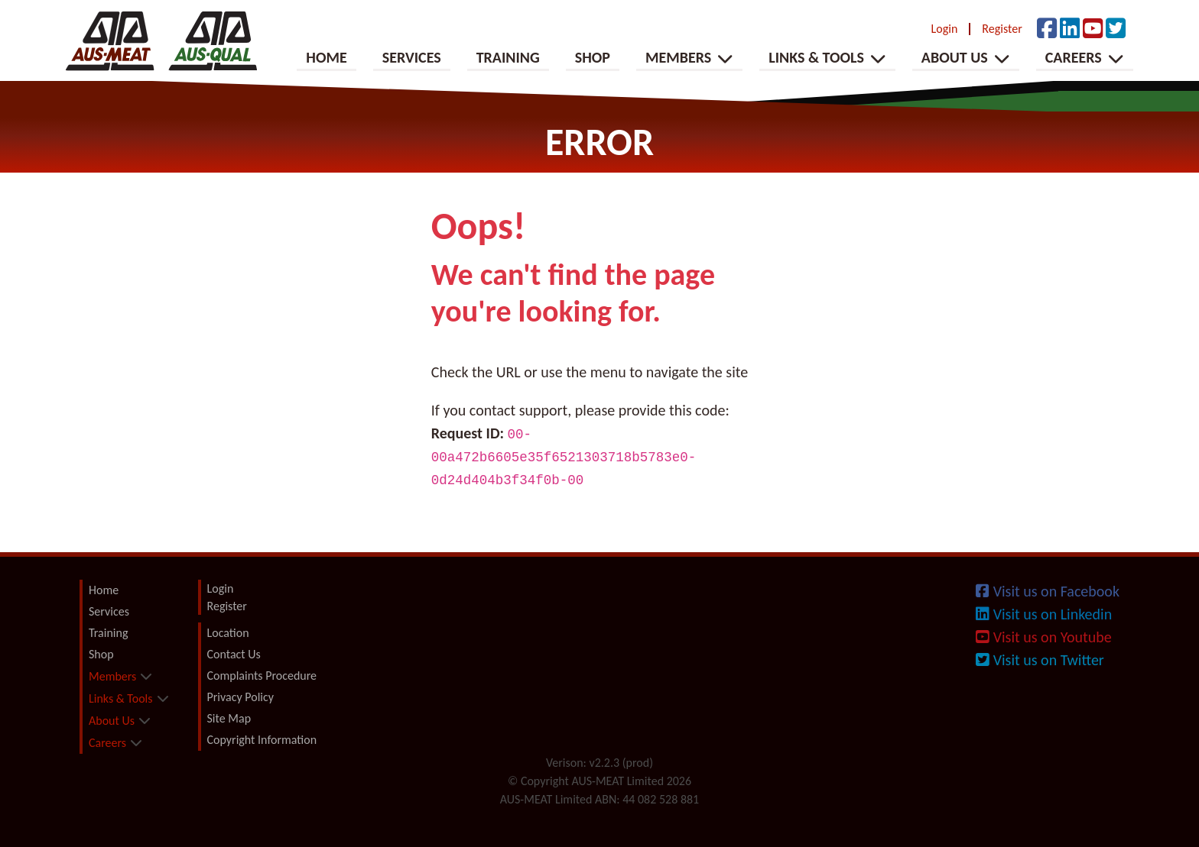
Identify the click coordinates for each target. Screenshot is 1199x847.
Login (944, 29)
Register (1002, 29)
